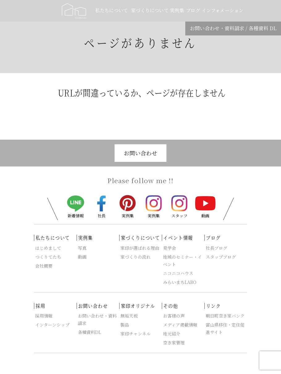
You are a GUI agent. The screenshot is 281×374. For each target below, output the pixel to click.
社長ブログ (216, 248)
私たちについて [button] (112, 10)
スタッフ (179, 206)
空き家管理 (174, 342)
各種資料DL (89, 332)
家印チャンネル (135, 334)
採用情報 (43, 316)
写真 (82, 248)
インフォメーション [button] (222, 10)
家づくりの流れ (135, 257)
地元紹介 (171, 334)
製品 (124, 325)
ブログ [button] (193, 10)
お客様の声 (174, 316)
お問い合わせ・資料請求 (217, 28)
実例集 (127, 206)
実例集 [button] (177, 10)
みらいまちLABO (179, 282)
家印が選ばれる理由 (139, 248)
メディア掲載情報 (180, 325)
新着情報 (75, 207)
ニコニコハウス (178, 273)
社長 (101, 206)
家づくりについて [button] (150, 10)
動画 (205, 207)
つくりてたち (48, 257)
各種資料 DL (262, 28)
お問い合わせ (140, 153)
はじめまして (48, 248)
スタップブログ (221, 257)
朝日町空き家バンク (225, 316)
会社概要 (43, 266)
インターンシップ (52, 325)
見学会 (169, 248)
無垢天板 (129, 316)
